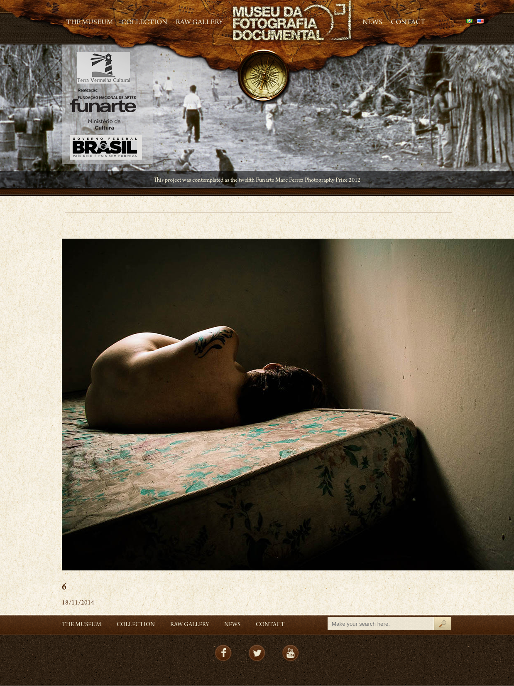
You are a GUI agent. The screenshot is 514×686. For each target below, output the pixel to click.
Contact (408, 23)
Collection (144, 23)
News (372, 23)
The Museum (89, 23)
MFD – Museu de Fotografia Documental (292, 21)
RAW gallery (199, 23)
